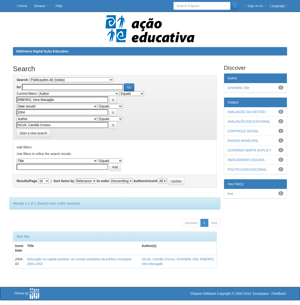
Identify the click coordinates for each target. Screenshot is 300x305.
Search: (23, 80)
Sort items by (63, 181)
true (230, 193)
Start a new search (33, 133)
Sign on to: (256, 6)
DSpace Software (203, 293)
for (19, 87)
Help (59, 6)
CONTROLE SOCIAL (243, 131)
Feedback (279, 293)
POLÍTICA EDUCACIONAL (247, 169)
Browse (41, 6)
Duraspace (261, 293)
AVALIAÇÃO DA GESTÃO (247, 112)
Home (21, 6)
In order (103, 181)
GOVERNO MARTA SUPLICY (249, 150)
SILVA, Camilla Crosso (158, 259)
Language (278, 6)
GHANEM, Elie (187, 259)
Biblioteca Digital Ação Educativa (42, 51)
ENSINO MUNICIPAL (243, 141)
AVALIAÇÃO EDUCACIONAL (249, 121)
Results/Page (27, 181)
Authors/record (145, 181)
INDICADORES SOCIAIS (246, 160)
